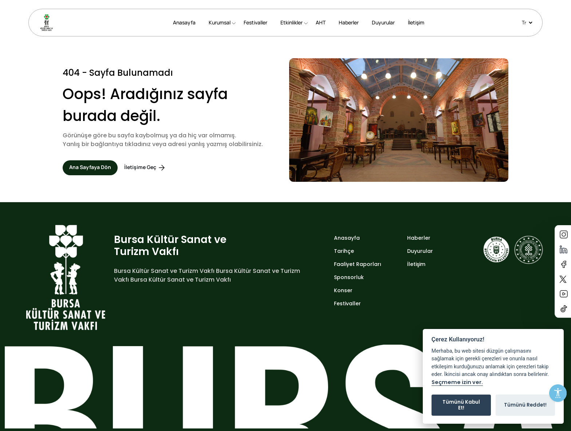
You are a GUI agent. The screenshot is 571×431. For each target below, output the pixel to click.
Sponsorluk (349, 277)
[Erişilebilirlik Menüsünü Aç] (558, 393)
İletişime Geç (145, 167)
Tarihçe (344, 251)
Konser (343, 290)
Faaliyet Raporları (357, 264)
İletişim (416, 22)
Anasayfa (184, 22)
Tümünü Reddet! (525, 404)
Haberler (349, 22)
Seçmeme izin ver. (457, 382)
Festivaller (255, 22)
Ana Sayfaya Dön (90, 167)
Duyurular (383, 22)
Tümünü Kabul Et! (461, 405)
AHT (321, 22)
